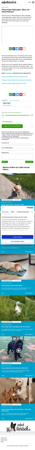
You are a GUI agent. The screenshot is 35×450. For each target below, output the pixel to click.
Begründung (5, 152)
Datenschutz (4, 440)
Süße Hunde (5, 7)
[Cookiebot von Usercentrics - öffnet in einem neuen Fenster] (26, 208)
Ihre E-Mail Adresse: (7, 147)
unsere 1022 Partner (12, 219)
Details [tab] (12, 211)
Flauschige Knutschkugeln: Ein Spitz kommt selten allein (17, 80)
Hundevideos (9, 73)
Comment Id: (5, 143)
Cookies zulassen (17, 237)
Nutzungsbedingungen (8, 133)
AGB (2, 441)
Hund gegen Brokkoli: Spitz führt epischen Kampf (15, 76)
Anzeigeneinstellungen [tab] (23, 211)
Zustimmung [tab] (5, 211)
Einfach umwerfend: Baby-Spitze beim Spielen (14, 83)
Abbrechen (4, 161)
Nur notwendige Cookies (17, 241)
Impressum (4, 438)
